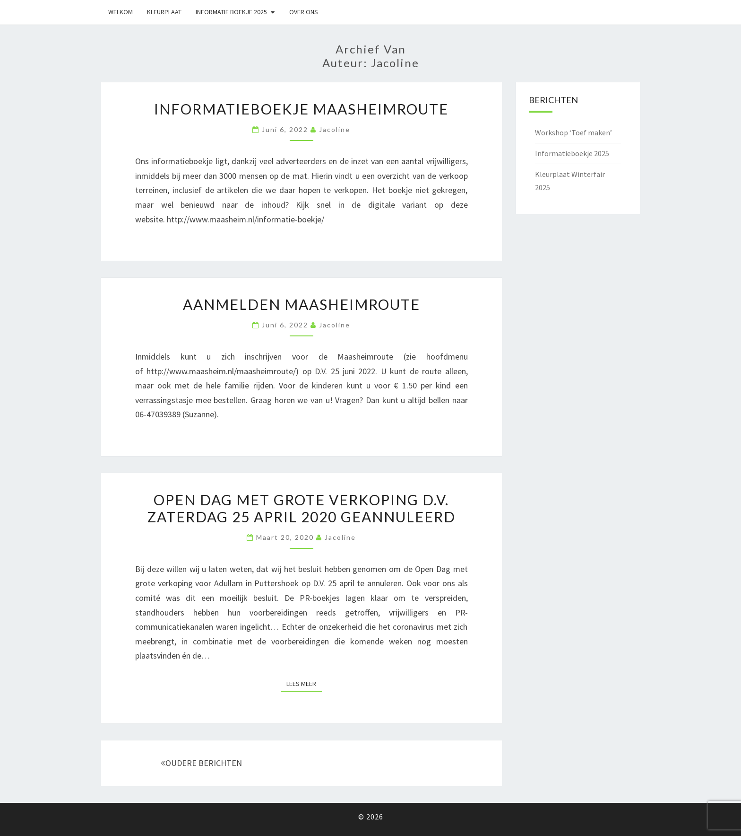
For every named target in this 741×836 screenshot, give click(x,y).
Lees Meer (304, 683)
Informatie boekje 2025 (231, 12)
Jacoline (334, 129)
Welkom (120, 12)
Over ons (303, 12)
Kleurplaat (164, 12)
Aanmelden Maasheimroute (301, 304)
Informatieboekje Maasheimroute (301, 108)
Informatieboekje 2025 (572, 153)
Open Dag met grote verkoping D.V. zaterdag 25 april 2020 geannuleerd (301, 508)
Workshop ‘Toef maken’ (573, 132)
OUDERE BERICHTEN (201, 762)
